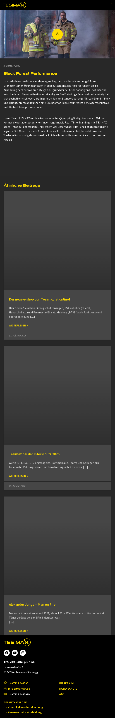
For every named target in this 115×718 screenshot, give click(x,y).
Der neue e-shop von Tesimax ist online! (39, 615)
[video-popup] (57, 34)
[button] (111, 5)
